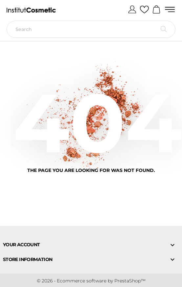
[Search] (91, 29)
